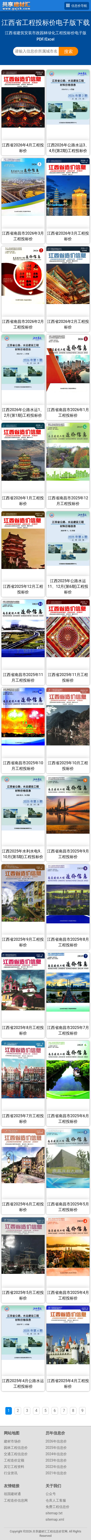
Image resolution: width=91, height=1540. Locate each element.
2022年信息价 (56, 1467)
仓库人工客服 (56, 1500)
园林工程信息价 (16, 1448)
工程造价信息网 (16, 1500)
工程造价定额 (14, 1460)
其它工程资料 (14, 1467)
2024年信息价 (56, 1454)
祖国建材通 (12, 1494)
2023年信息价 (56, 1460)
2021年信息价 (56, 1473)
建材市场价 (12, 1441)
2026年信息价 (56, 1441)
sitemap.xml (55, 1519)
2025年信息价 (56, 1448)
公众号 (51, 1494)
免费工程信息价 (57, 1507)
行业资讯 (10, 1473)
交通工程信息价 (16, 1454)
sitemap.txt (54, 1513)
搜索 (68, 51)
